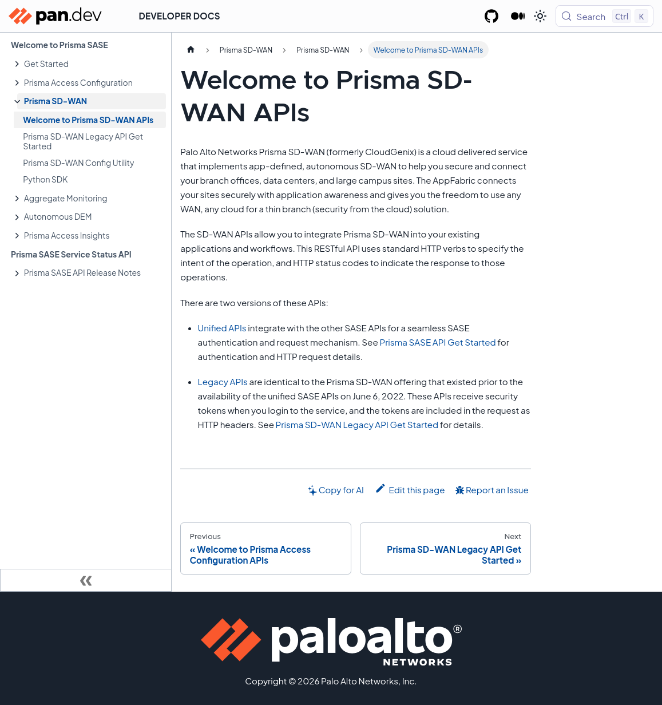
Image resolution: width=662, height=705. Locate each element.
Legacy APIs (223, 381)
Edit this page (410, 488)
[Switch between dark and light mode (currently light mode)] (540, 16)
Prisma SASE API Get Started (437, 341)
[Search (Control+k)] (604, 16)
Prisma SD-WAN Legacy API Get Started (357, 424)
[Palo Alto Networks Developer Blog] (518, 16)
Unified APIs (222, 327)
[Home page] (190, 49)
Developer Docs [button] (179, 15)
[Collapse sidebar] (86, 580)
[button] (91, 64)
